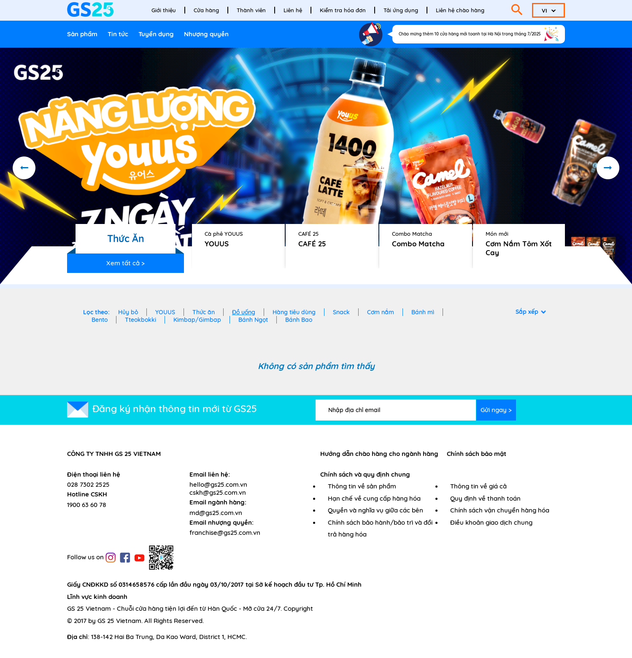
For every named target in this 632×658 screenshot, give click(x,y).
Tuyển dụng (156, 34)
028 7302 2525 (88, 484)
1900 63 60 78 (86, 505)
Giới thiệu (163, 10)
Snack (341, 312)
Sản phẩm (82, 34)
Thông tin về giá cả (478, 486)
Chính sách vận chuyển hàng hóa (499, 510)
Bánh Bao (298, 320)
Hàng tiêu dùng (294, 312)
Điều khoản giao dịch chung (491, 522)
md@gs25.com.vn (215, 513)
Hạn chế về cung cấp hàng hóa (374, 498)
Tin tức (118, 34)
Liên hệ (293, 10)
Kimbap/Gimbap (197, 320)
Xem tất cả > (125, 263)
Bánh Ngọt (253, 320)
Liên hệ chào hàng (460, 10)
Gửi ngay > (496, 410)
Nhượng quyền (206, 34)
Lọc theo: (96, 312)
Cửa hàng (206, 10)
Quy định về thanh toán (485, 498)
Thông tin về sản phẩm (362, 486)
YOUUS (165, 312)
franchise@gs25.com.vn (224, 533)
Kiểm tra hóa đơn (343, 10)
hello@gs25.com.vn (218, 484)
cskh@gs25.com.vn (217, 492)
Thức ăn (203, 312)
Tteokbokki (140, 320)
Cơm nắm (380, 312)
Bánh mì (422, 312)
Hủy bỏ (128, 312)
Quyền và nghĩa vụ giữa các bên (375, 510)
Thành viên (251, 10)
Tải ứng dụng (401, 10)
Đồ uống (243, 312)
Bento (100, 320)
